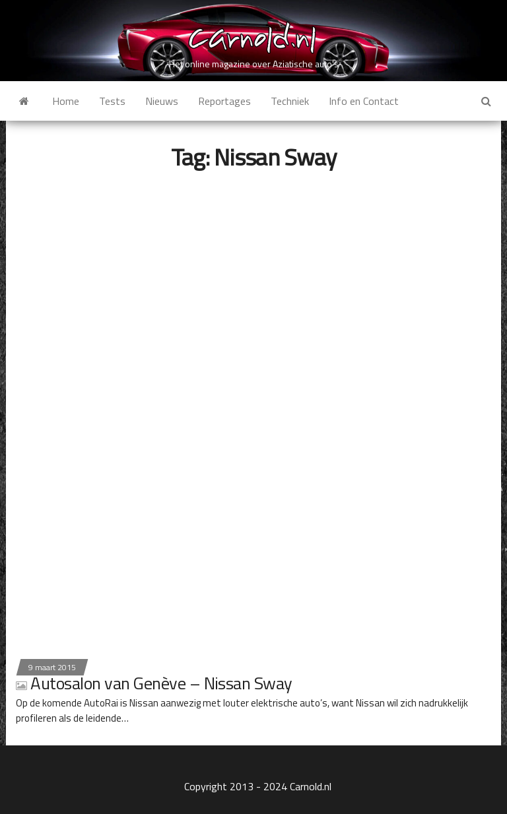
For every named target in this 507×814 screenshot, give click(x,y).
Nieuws (161, 101)
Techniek (290, 101)
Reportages (224, 101)
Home (65, 101)
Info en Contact (364, 101)
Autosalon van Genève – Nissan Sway (154, 683)
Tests (112, 101)
